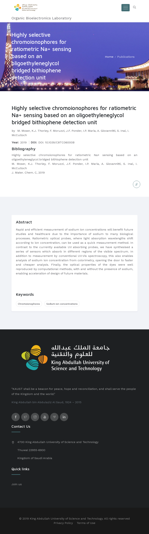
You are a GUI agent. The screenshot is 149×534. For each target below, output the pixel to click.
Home (109, 56)
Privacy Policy (63, 523)
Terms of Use (86, 523)
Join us (17, 484)
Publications (126, 56)
